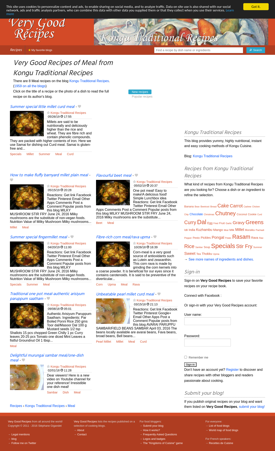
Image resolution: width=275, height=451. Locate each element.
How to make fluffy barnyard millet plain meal (49, 175)
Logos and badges (154, 438)
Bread (213, 206)
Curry (190, 222)
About (80, 430)
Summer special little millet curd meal (42, 107)
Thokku (207, 253)
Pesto (196, 237)
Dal (201, 222)
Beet (99, 223)
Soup (207, 247)
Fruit (222, 223)
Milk (231, 230)
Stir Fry (244, 246)
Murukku (250, 230)
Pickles (206, 237)
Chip (186, 214)
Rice (189, 246)
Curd (70, 154)
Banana (189, 206)
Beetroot (205, 206)
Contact (82, 434)
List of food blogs (219, 425)
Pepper (188, 238)
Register (232, 369)
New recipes (140, 92)
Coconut (242, 214)
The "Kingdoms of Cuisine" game (163, 443)
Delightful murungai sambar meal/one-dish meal (46, 358)
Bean (197, 207)
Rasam (241, 237)
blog (13, 438)
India (192, 230)
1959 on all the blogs (29, 86)
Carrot (236, 205)
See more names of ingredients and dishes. (221, 259)
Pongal (218, 237)
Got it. (255, 6)
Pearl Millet (103, 341)
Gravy (239, 222)
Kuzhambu (204, 230)
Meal (58, 154)
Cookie (252, 214)
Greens (254, 222)
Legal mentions (20, 434)
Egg (210, 223)
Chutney (225, 213)
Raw (261, 238)
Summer (44, 154)
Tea (198, 253)
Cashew (247, 207)
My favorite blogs (40, 50)
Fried (215, 223)
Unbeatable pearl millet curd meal (125, 294)
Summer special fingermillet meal (38, 237)
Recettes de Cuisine (221, 443)
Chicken (256, 207)
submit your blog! (252, 406)
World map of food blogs (223, 430)
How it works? (151, 430)
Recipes (16, 50)
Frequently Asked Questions (160, 434)
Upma (112, 284)
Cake (223, 205)
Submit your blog (153, 425)
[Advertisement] (137, 138)
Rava (136, 284)
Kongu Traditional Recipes (89, 81)
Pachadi (260, 230)
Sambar (52, 392)
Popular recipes (142, 96)
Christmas (209, 214)
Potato (228, 238)
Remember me (198, 357)
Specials (15, 154)
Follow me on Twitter (23, 443)
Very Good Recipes (19, 421)
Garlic (229, 223)
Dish (66, 392)
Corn (99, 284)
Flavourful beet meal (113, 175)
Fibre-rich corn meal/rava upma (123, 237)
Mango (218, 230)
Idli (186, 230)
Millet (30, 154)
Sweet (189, 253)
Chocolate (196, 214)
